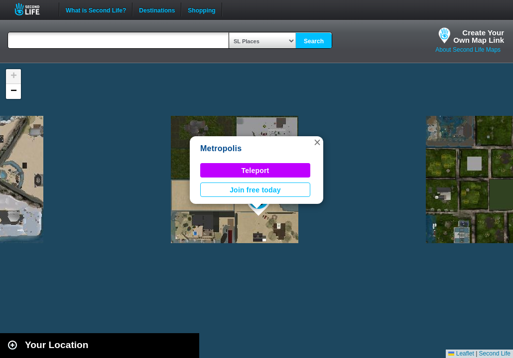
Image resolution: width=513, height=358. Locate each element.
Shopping (201, 9)
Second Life (32, 9)
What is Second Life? (96, 9)
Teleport (255, 171)
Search (314, 41)
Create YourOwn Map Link (478, 36)
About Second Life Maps (468, 49)
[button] (317, 142)
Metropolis (221, 148)
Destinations (157, 9)
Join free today (255, 190)
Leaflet (461, 353)
